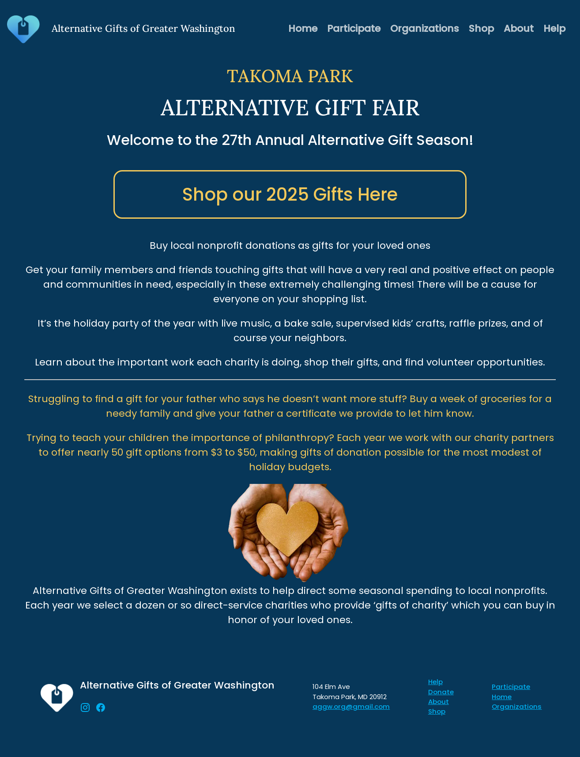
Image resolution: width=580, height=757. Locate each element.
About (519, 28)
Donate (441, 691)
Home (302, 28)
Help (554, 28)
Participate (353, 28)
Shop (481, 28)
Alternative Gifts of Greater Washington (177, 685)
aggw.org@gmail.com (351, 706)
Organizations (424, 28)
